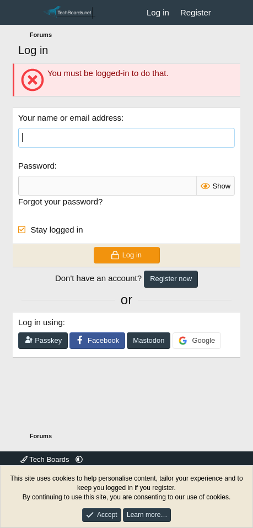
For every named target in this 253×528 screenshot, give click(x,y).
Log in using (40, 322)
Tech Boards (45, 459)
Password (36, 165)
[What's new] (227, 12)
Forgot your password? (60, 201)
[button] (79, 459)
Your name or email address (69, 117)
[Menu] (28, 13)
